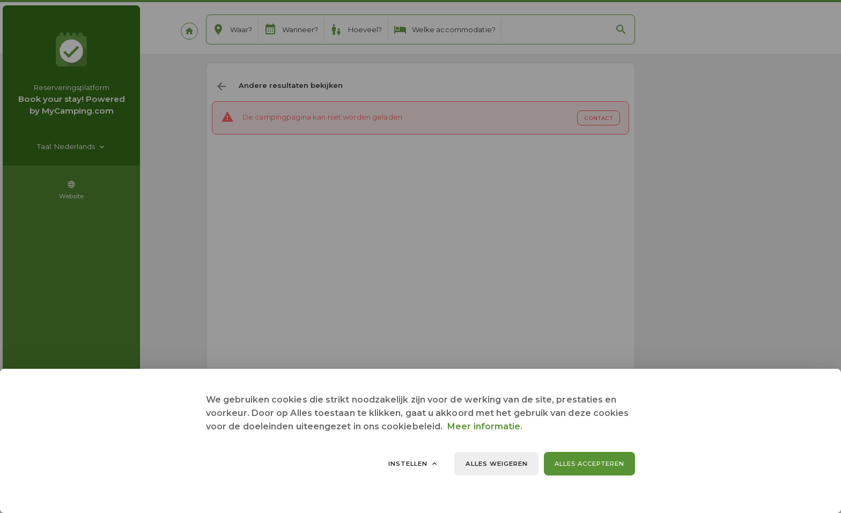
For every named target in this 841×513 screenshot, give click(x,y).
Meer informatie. (484, 426)
